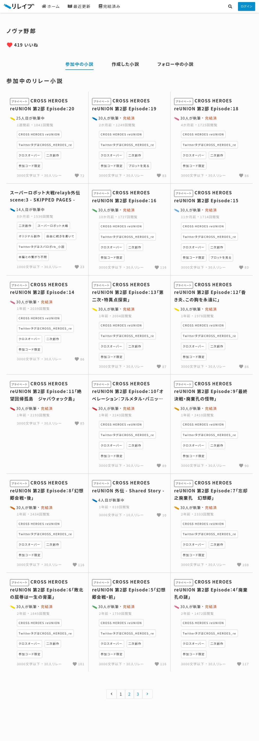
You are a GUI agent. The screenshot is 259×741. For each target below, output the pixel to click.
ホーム (51, 6)
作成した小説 (125, 64)
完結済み (110, 6)
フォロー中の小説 (175, 64)
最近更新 (79, 6)
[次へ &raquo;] (147, 694)
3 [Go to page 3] (138, 694)
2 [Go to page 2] (129, 694)
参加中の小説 (79, 64)
